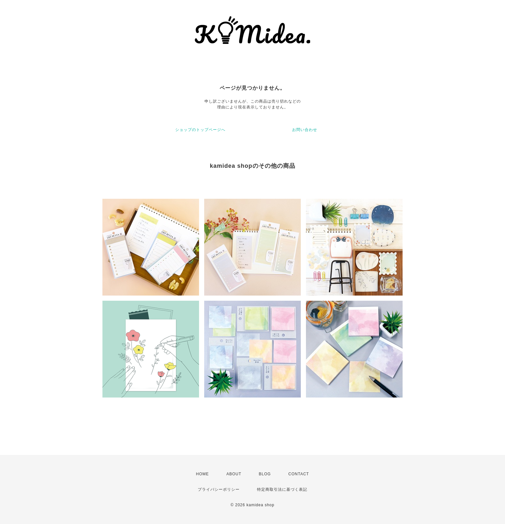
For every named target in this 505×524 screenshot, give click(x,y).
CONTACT (298, 474)
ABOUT (233, 474)
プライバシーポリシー (219, 489)
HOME (202, 474)
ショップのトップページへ (200, 129)
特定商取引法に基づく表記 (282, 489)
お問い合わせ (304, 129)
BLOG (265, 474)
